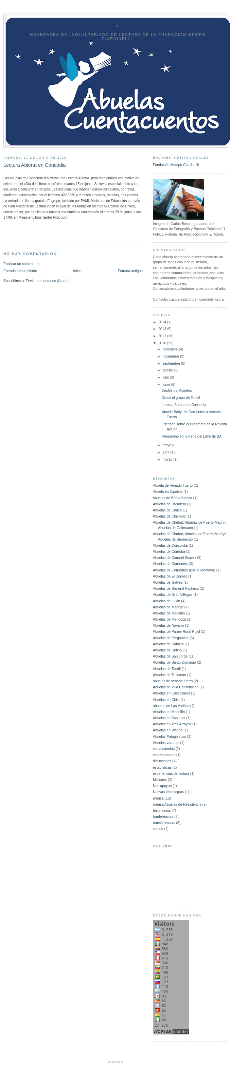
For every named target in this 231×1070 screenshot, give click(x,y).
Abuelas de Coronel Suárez (174, 558)
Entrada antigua (130, 271)
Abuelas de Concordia (170, 545)
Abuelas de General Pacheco (176, 588)
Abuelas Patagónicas (169, 737)
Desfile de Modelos (177, 390)
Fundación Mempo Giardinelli (176, 165)
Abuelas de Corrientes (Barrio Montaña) (184, 570)
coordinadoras (164, 755)
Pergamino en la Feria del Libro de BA (191, 436)
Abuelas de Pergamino (171, 638)
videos (158, 829)
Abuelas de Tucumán (169, 675)
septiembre (172, 363)
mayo (167, 445)
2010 (162, 343)
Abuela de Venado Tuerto (173, 485)
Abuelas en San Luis (169, 718)
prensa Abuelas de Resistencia (177, 804)
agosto (168, 370)
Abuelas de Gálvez (167, 582)
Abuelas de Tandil (167, 669)
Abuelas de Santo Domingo (174, 662)
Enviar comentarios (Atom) (47, 281)
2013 (162, 329)
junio (167, 384)
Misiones (160, 780)
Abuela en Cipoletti (167, 491)
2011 (162, 336)
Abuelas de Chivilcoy (169, 516)
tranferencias (163, 817)
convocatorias (164, 749)
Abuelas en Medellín (169, 712)
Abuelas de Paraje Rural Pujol (176, 631)
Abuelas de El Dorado (170, 576)
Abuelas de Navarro (168, 625)
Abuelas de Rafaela (168, 644)
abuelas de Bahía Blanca (172, 498)
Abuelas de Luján (166, 601)
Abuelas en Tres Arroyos (172, 724)
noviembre (171, 356)
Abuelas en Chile (166, 700)
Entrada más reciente (20, 271)
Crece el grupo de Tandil (181, 398)
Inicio (77, 271)
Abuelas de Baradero (169, 504)
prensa (158, 798)
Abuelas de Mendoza (169, 619)
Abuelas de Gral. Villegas (172, 595)
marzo (168, 459)
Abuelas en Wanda (167, 730)
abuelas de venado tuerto (173, 681)
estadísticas (162, 767)
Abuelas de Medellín (169, 613)
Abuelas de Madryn (168, 607)
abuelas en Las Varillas (171, 706)
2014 (162, 322)
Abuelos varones (166, 743)
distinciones (162, 761)
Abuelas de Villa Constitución (175, 687)
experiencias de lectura (171, 773)
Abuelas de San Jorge (170, 656)
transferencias (164, 823)
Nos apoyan (162, 786)
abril (167, 452)
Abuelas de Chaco (167, 510)
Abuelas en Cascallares (171, 693)
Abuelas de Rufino (167, 650)
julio (166, 377)
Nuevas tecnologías (168, 792)
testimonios (162, 810)
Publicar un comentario (21, 264)
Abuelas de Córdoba (169, 551)
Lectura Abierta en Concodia (184, 405)
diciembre (171, 349)
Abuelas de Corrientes (170, 564)
